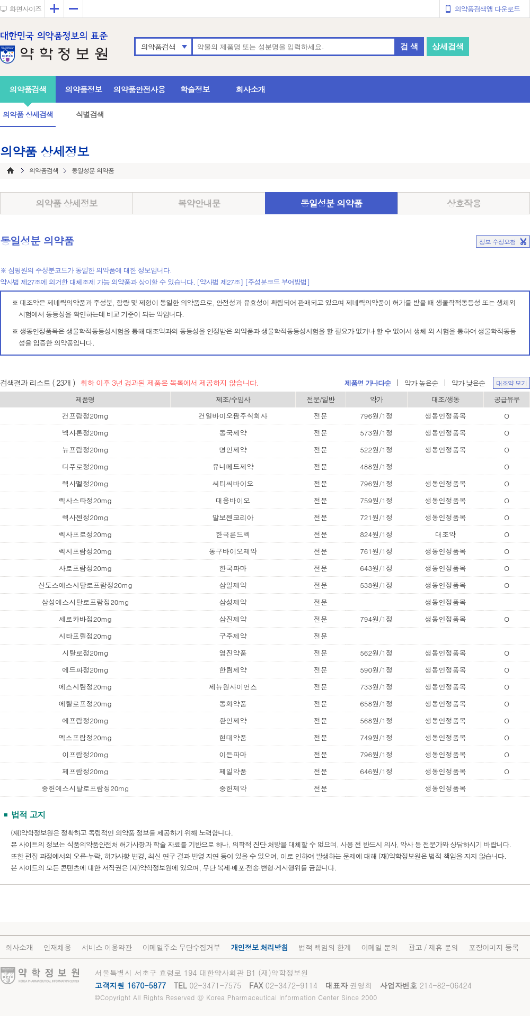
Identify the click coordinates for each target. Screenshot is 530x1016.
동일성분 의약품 (332, 203)
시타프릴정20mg (85, 636)
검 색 (409, 46)
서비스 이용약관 (107, 947)
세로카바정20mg (85, 619)
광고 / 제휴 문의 (433, 947)
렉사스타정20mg (85, 500)
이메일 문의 (379, 947)
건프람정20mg (85, 416)
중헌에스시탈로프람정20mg (85, 788)
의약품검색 (158, 46)
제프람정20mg (85, 771)
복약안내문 (199, 203)
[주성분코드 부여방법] (277, 282)
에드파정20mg (85, 670)
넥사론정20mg (85, 433)
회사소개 (251, 89)
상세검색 (448, 46)
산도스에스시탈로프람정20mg (85, 585)
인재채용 (57, 947)
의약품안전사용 (139, 89)
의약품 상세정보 (67, 203)
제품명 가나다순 (367, 383)
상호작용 (464, 203)
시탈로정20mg (85, 653)
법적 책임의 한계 (324, 947)
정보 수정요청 (497, 241)
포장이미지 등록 (494, 947)
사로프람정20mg (85, 568)
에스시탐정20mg (85, 687)
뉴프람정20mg (85, 449)
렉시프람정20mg (85, 551)
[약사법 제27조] (220, 282)
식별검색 (89, 114)
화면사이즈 (25, 9)
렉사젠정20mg (85, 517)
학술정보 (195, 89)
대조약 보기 (511, 382)
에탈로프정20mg (85, 703)
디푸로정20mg (85, 466)
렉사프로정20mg (85, 534)
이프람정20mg (85, 754)
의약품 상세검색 (28, 114)
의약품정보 (83, 89)
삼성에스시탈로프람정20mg (85, 602)
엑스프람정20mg (85, 737)
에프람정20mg (85, 720)
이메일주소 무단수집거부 (181, 947)
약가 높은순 (421, 383)
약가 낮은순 (468, 383)
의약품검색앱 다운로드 (487, 9)
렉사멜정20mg (85, 483)
